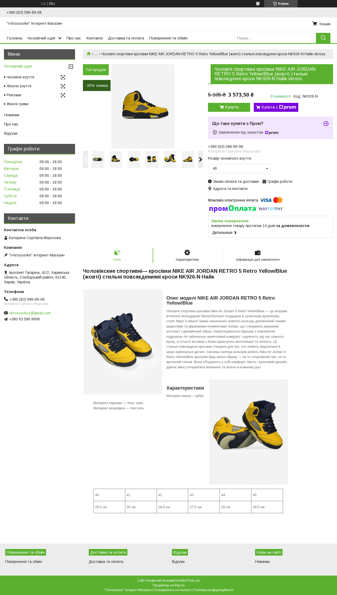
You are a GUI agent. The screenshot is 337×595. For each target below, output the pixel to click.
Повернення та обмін (168, 38)
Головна (14, 38)
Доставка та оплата (126, 38)
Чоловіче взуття (20, 77)
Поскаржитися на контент (172, 590)
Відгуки (10, 133)
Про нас (74, 38)
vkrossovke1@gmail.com (30, 313)
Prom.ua (193, 580)
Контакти (94, 38)
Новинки (11, 115)
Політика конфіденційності (213, 590)
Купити (232, 107)
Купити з (278, 107)
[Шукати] (323, 38)
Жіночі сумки (17, 104)
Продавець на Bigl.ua (168, 585)
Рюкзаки (14, 95)
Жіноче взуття (19, 86)
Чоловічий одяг (41, 38)
